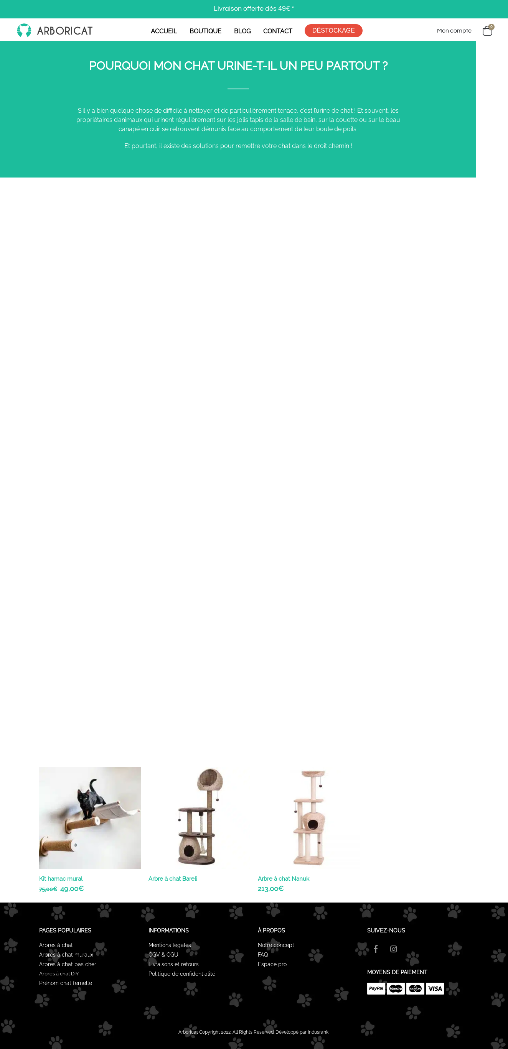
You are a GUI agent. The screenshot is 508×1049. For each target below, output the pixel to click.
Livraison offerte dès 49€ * (254, 8)
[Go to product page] (90, 818)
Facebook (375, 949)
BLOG (242, 31)
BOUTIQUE (205, 31)
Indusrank (318, 1032)
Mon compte (454, 31)
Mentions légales (169, 945)
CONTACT (277, 31)
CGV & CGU (163, 955)
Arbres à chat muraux (67, 955)
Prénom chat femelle (65, 983)
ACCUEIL (164, 31)
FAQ (263, 955)
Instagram (393, 949)
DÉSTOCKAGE (333, 30)
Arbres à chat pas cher (67, 964)
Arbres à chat (56, 945)
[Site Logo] (54, 30)
